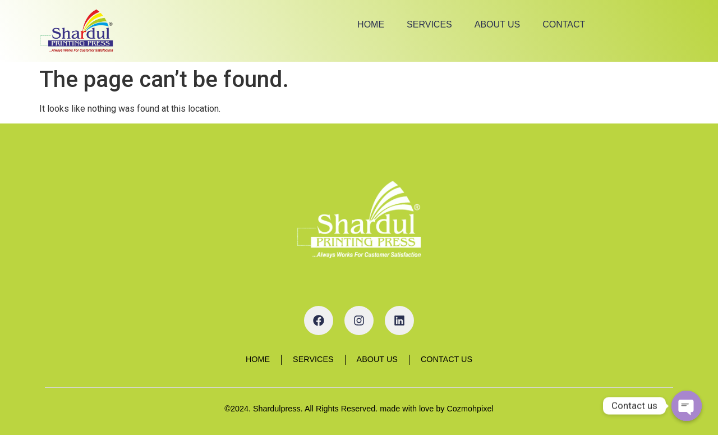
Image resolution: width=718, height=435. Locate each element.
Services (429, 24)
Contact (563, 24)
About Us (498, 24)
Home (370, 24)
